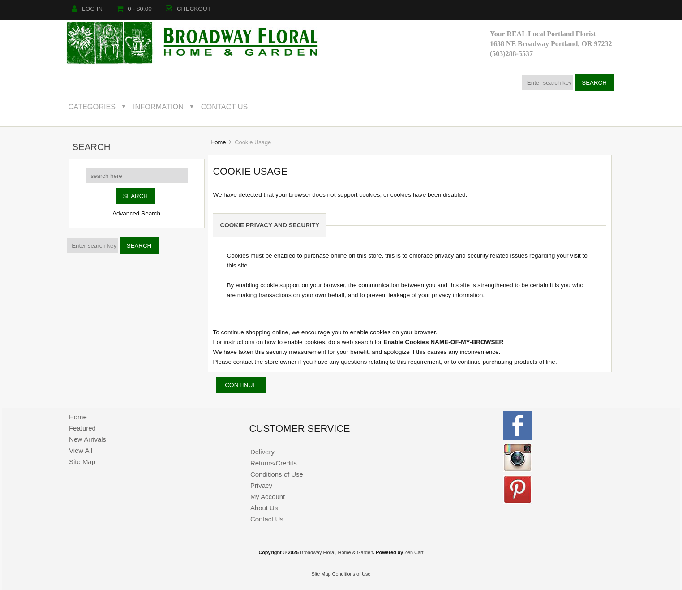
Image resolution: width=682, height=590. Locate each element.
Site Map (82, 461)
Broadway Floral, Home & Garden (336, 552)
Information (158, 107)
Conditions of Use (276, 474)
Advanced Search (136, 213)
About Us (264, 508)
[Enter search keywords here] (547, 82)
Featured (82, 428)
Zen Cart (413, 552)
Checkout (188, 8)
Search (91, 147)
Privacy (261, 485)
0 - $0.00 (134, 8)
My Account (267, 496)
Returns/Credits (273, 463)
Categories (92, 107)
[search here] (137, 175)
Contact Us (224, 107)
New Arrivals (87, 439)
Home (218, 142)
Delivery (262, 452)
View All (80, 450)
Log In (87, 8)
